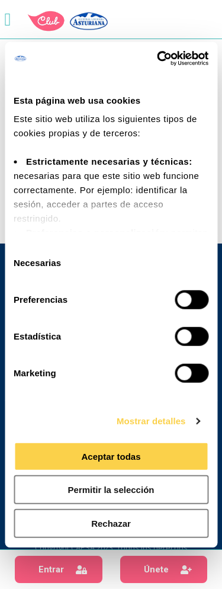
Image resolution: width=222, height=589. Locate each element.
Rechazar (111, 523)
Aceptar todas (110, 456)
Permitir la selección (111, 490)
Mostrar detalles (151, 421)
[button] (58, 569)
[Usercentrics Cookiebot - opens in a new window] (158, 58)
